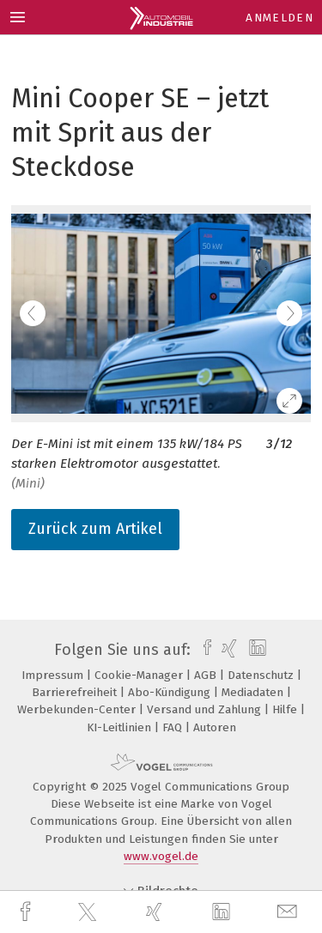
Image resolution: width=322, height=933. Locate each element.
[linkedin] (223, 912)
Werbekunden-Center (78, 709)
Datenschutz (262, 675)
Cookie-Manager (140, 675)
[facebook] (27, 912)
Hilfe (286, 709)
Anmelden (279, 17)
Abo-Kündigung (171, 692)
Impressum (54, 675)
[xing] (156, 912)
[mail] (289, 912)
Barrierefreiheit (76, 692)
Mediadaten (254, 692)
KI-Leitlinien (121, 727)
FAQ (173, 727)
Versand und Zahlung (205, 709)
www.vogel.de (161, 856)
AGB (207, 675)
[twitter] (89, 912)
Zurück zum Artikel (95, 528)
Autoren (214, 727)
